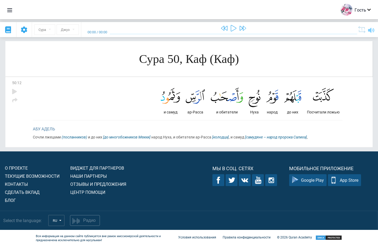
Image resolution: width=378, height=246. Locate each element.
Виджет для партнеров (97, 168)
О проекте (16, 168)
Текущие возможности (32, 176)
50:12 (17, 82)
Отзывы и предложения (98, 184)
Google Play (308, 180)
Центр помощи (87, 192)
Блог (10, 200)
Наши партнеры (88, 176)
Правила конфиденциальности (247, 237)
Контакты (16, 184)
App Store (344, 180)
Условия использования (197, 237)
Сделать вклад (22, 192)
